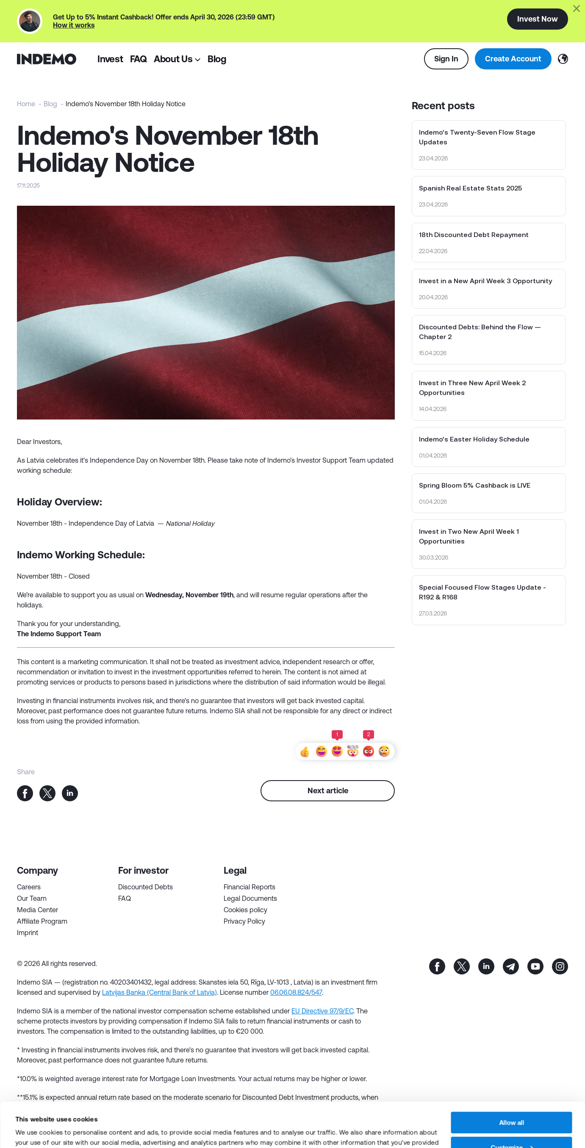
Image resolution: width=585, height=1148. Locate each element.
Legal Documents (250, 898)
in (486, 966)
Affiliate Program (42, 921)
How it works (73, 25)
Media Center (37, 909)
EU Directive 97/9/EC (322, 1011)
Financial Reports (249, 887)
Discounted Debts (145, 887)
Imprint (27, 932)
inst (560, 966)
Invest (110, 58)
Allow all (511, 1078)
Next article (328, 790)
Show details (34, 1131)
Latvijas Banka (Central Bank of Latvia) (159, 992)
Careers (29, 887)
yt (535, 966)
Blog (217, 58)
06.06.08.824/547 (296, 992)
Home (26, 104)
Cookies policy (245, 909)
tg (511, 966)
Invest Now (537, 18)
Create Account (513, 58)
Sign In (446, 58)
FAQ (138, 58)
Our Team (32, 898)
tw (462, 966)
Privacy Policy (244, 921)
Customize (512, 1103)
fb (437, 966)
